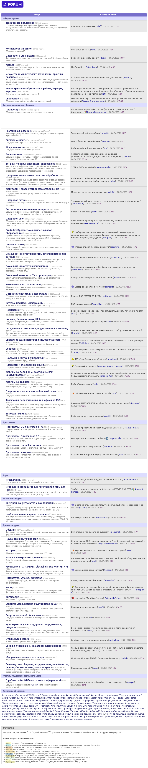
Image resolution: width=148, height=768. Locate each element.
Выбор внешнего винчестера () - (103, 286)
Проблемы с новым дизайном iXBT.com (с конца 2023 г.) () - (103, 683)
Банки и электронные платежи (24, 557)
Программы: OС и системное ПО (24, 426)
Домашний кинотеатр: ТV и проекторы (28, 275)
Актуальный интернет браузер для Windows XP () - (105, 454)
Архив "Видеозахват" (86, 698)
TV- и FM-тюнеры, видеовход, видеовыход (30, 163)
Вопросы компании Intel (29, 714)
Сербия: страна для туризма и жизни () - (104, 640)
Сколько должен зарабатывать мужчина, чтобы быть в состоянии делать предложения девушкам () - (107, 649)
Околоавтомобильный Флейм (115, 711)
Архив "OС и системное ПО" (101, 706)
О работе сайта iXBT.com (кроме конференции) (33, 680)
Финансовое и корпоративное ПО (65, 716)
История (11, 550)
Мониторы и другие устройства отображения (32, 188)
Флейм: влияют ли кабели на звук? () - (106, 247)
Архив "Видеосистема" (64, 698)
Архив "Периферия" (85, 700)
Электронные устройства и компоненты (29, 503)
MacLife (10, 64)
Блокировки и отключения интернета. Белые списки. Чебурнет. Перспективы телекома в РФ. (51, 758)
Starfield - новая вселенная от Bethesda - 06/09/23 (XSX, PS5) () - (107, 490)
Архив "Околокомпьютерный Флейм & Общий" (39, 711)
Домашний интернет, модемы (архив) (65, 703)
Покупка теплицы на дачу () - (96, 607)
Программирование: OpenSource (99, 716)
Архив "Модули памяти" (40, 698)
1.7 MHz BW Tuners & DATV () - (99, 167)
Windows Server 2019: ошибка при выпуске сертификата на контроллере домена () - (107, 342)
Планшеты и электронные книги (25, 364)
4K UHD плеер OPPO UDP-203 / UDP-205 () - (105, 257)
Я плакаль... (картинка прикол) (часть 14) (27, 743)
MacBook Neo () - (93, 67)
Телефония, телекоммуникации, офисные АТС (33, 400)
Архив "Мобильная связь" (14, 706)
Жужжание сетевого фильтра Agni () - (100, 321)
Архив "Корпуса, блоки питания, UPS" (114, 700)
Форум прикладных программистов (92, 708)
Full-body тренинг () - (90, 617)
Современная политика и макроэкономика (71, 719)
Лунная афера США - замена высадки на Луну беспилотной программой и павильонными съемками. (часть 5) (55, 745)
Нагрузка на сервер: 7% (110, 732)
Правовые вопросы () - (92, 211)
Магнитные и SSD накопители (23, 284)
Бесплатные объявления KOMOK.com (20, 695)
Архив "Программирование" (48, 708)
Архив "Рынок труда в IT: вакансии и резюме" (24, 716)
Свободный (12, 98)
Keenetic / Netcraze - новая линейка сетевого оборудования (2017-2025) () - (106, 331)
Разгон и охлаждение (18, 130)
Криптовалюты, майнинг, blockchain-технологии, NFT (37, 566)
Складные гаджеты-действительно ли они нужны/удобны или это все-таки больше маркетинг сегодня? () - (108, 374)
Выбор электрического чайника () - (99, 416)
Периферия (13, 309)
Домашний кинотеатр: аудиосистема (27, 266)
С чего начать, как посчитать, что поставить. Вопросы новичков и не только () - (107, 506)
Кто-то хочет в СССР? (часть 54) (25, 750)
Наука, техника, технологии (22, 538)
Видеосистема (14, 154)
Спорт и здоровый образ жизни (24, 615)
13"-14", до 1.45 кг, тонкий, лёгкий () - (105, 359)
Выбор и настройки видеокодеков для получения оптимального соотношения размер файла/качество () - (103, 179)
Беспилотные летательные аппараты (27, 209)
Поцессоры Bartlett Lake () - (98, 517)
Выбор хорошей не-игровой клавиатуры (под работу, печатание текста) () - (107, 312)
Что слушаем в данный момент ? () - (101, 580)
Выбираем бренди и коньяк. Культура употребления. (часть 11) (39, 756)
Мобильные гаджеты (18, 381)
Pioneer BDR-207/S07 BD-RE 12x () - (100, 296)
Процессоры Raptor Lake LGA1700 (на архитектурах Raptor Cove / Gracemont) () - (103, 110)
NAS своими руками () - (95, 304)
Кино (9, 587)
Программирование (23, 708)
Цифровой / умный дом (20, 55)
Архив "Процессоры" (101, 695)
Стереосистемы (15, 244)
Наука (8, 745)
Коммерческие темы (39, 719)
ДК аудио (9, 753)
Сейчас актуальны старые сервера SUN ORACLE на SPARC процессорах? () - (106, 351)
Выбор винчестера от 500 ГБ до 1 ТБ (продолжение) (36, 752)
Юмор (8, 743)
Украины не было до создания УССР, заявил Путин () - (102, 551)
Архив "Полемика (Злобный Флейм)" (82, 711)
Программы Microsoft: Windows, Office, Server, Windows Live (57, 706)
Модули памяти (15, 147)
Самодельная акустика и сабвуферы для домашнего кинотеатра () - (103, 268)
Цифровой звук (15, 218)
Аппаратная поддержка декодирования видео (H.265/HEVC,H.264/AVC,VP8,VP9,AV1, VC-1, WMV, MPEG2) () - (101, 157)
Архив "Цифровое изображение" (33, 700)
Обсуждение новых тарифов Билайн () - (104, 393)
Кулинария (10, 756)
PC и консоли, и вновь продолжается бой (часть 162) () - (104, 481)
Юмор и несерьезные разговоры (25, 657)
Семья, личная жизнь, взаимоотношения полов (33, 645)
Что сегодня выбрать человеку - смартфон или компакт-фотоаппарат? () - (106, 202)
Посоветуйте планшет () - (107, 366)
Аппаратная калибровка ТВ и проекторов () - (103, 277)
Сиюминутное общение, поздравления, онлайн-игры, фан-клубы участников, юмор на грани (37, 666)
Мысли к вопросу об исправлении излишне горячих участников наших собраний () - (106, 99)
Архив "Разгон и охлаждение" (126, 695)
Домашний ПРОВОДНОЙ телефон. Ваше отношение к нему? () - (106, 404)
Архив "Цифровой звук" (62, 700)
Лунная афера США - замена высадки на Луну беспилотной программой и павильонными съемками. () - (108, 542)
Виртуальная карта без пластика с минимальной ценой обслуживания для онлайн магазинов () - (108, 559)
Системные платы (16, 140)
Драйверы (68, 708)
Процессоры (13, 109)
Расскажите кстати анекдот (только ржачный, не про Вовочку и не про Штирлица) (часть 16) (48, 760)
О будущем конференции (52, 695)
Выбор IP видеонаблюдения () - (98, 58)
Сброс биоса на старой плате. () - (99, 141)
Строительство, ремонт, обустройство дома (31, 603)
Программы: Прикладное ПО (22, 436)
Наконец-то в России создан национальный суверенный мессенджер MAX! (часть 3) (45, 747)
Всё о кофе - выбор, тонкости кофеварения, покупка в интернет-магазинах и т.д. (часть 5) (50, 762)
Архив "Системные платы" (15, 698)
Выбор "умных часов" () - (94, 384)
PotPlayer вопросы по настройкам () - (104, 438)
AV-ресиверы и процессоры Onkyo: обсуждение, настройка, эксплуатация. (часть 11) (46, 754)
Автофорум (12, 596)
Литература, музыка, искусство (24, 577)
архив (36, 110)
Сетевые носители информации (24, 303)
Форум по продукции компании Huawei (125, 714)
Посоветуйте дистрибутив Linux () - (101, 446)
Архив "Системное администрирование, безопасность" (112, 703)
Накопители (10, 751)
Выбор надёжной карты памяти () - (98, 148)
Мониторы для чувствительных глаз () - (101, 192)
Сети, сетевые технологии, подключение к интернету (37, 328)
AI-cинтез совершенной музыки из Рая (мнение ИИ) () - (102, 79)
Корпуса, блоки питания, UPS (23, 319)
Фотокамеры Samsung (53, 714)
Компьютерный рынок (19, 48)
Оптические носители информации (27, 293)
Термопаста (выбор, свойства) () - (98, 133)
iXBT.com (34, 685)
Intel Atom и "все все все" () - (95, 26)
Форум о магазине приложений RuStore (84, 714)
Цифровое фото (15, 200)
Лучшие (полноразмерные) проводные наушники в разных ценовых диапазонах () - (105, 222)
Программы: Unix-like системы (23, 445)
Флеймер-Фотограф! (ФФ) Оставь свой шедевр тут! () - (108, 658)
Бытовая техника (16, 413)
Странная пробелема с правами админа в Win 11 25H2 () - (105, 429)
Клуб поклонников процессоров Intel (28, 514)
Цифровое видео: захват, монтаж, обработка (32, 175)
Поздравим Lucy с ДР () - (93, 668)
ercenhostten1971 (90, 732)
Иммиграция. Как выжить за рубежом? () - (104, 532)
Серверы (11, 348)
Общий (10, 529)
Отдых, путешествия (18, 638)
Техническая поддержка (20, 22)
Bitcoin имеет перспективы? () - (102, 570)
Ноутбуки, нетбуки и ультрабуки (25, 358)
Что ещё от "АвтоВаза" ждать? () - (107, 598)
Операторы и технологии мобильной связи (31, 391)
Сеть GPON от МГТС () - (92, 49)
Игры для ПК (13, 479)
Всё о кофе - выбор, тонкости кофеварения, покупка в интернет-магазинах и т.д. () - (103, 629)
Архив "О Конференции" (78, 695)
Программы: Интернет (19, 452)
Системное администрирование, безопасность (33, 339)
